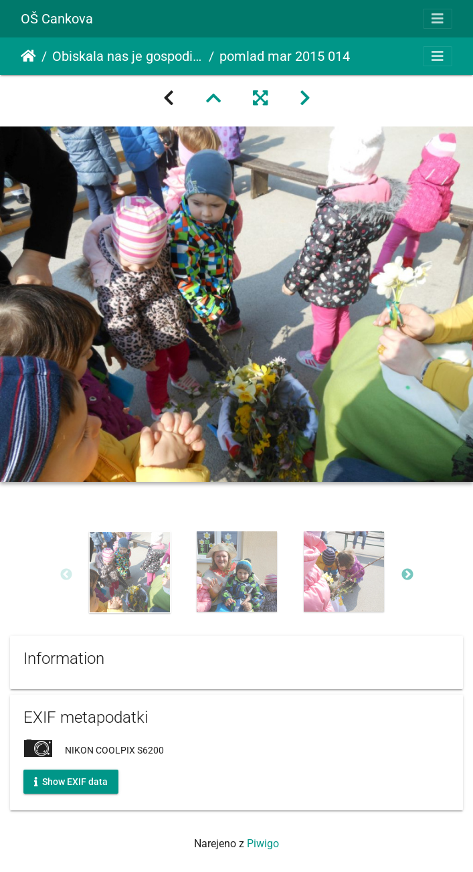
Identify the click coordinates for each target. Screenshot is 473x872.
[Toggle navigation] (437, 19)
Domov (28, 56)
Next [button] (407, 575)
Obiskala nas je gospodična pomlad (127, 56)
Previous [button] (66, 575)
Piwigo (263, 843)
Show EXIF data (71, 781)
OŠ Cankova (57, 19)
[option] (129, 572)
